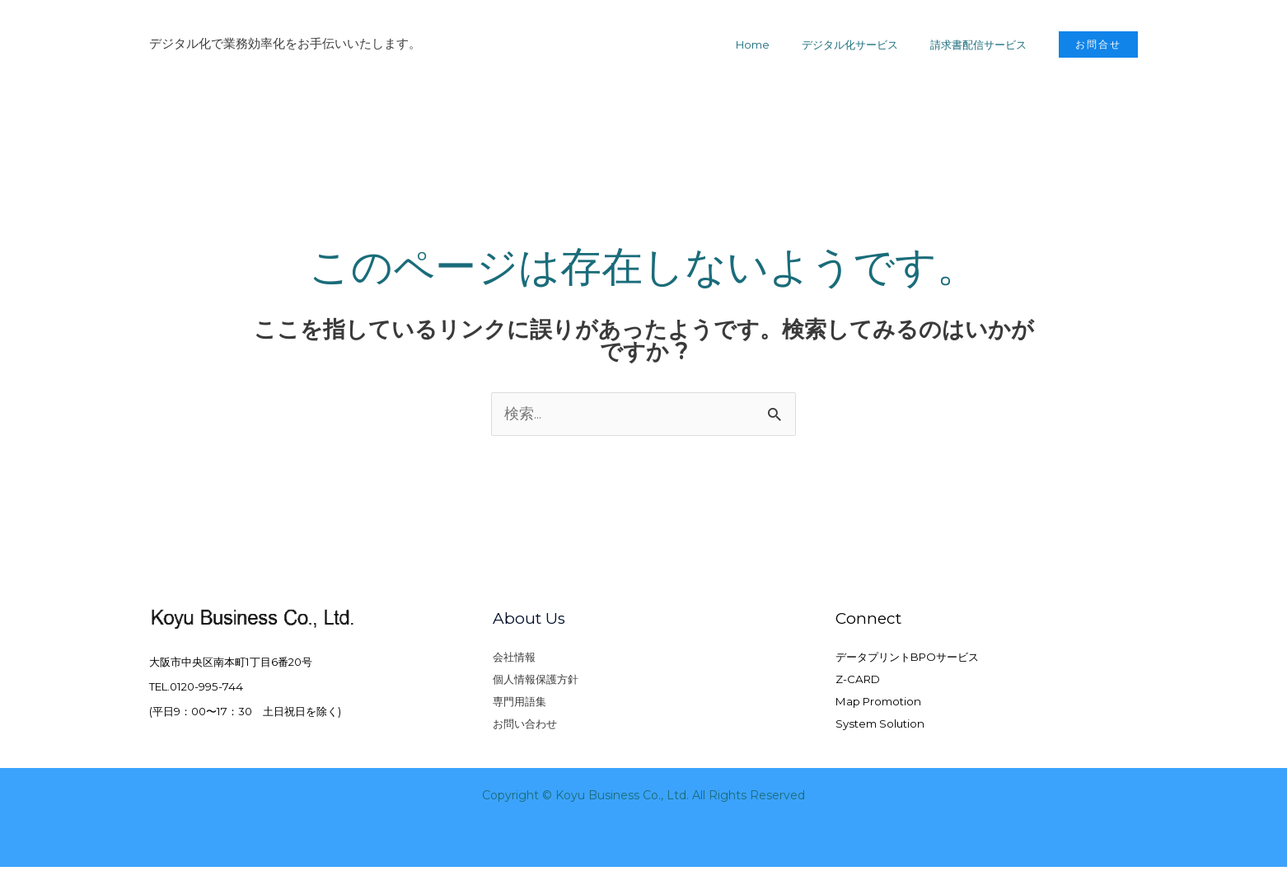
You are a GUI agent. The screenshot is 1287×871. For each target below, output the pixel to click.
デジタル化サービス (865, 44)
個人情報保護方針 (535, 681)
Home (777, 44)
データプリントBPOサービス (907, 658)
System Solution (879, 727)
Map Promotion (878, 704)
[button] (1098, 44)
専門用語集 (519, 704)
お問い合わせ (525, 727)
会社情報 (514, 658)
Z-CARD (857, 681)
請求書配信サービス (983, 44)
